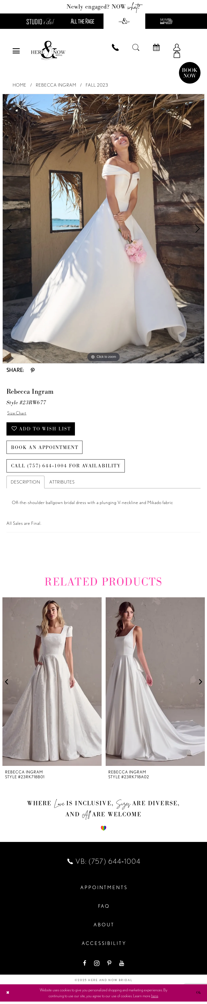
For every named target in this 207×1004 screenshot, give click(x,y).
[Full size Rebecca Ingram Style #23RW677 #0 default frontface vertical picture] (103, 229)
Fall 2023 (97, 85)
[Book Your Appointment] (156, 47)
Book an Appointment (46, 449)
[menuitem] (16, 51)
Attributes (62, 484)
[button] (16, 51)
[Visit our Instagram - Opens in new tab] (97, 965)
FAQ (104, 909)
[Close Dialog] (8, 995)
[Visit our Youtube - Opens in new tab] (122, 965)
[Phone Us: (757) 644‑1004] (115, 47)
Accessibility (104, 946)
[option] (103, 229)
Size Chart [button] (17, 413)
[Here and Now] (48, 51)
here (154, 998)
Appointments (103, 890)
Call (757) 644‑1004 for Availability (67, 468)
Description (25, 484)
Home (19, 85)
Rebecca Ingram (56, 85)
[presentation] (52, 684)
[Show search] (136, 47)
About (104, 927)
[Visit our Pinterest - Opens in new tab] (110, 965)
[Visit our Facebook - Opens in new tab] (85, 965)
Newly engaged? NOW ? (103, 7)
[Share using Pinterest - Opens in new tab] (32, 370)
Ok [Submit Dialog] (198, 995)
